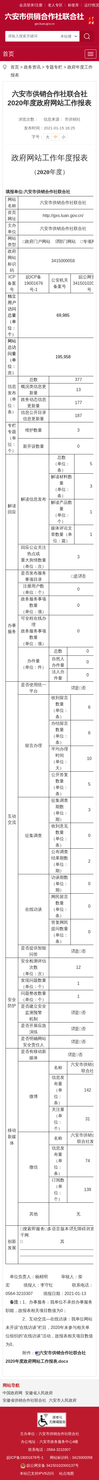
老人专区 (55, 5)
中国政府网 (12, 1393)
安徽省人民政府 (39, 1393)
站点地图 (66, 1473)
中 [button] (56, 137)
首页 (8, 54)
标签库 (73, 5)
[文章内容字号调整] (50, 137)
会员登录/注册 (31, 5)
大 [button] (48, 137)
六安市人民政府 (63, 1400)
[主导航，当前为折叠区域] (90, 53)
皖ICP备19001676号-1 (25, 1457)
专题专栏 (53, 67)
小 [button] (63, 137)
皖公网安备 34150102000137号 (49, 1465)
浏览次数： (28, 119)
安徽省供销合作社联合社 (24, 1400)
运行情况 (91, 5)
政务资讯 (32, 67)
